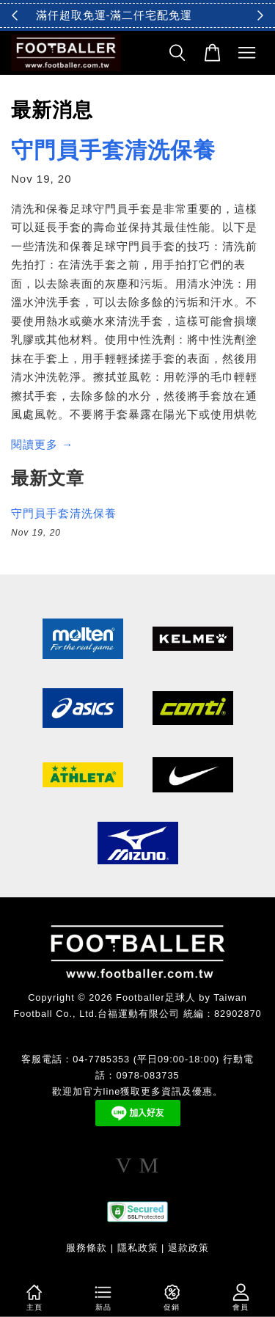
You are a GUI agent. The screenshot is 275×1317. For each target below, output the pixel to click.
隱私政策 (137, 1247)
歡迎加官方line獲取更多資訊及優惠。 (138, 1091)
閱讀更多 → (42, 444)
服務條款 (86, 1247)
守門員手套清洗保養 (113, 150)
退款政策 (188, 1247)
